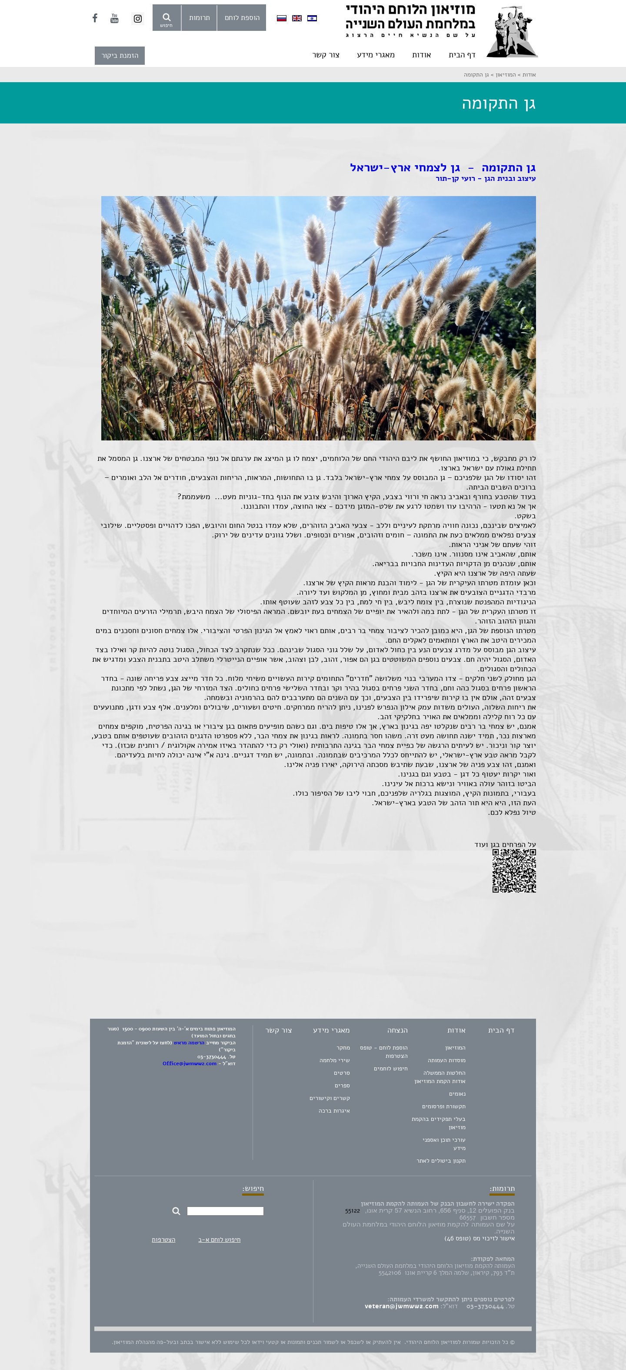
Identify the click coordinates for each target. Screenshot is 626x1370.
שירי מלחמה (335, 1060)
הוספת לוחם (242, 18)
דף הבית (462, 54)
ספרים (342, 1085)
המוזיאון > (502, 74)
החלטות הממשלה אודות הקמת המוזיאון (440, 1077)
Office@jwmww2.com (189, 1063)
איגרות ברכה (334, 1111)
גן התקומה (476, 74)
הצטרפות (163, 1239)
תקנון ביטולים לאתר (441, 1161)
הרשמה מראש (189, 1042)
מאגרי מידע (376, 54)
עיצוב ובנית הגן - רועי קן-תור (486, 178)
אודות (421, 54)
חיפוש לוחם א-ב (219, 1239)
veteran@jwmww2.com (402, 1306)
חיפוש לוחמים (391, 1068)
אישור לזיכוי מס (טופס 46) (479, 1238)
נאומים (457, 1094)
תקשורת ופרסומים (444, 1106)
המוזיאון (455, 1047)
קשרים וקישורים (330, 1098)
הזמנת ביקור (119, 55)
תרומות (199, 18)
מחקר (343, 1047)
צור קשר (326, 54)
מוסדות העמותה (447, 1060)
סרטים (342, 1073)
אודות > (526, 74)
